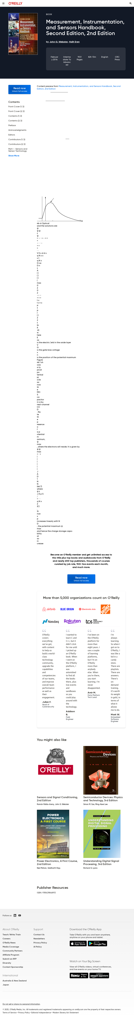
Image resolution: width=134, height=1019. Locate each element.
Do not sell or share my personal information (21, 1004)
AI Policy (38, 946)
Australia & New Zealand (15, 980)
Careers (6, 938)
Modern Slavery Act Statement (66, 1012)
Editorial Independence (41, 1012)
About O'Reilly (11, 929)
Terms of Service (9, 1012)
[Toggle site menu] (3, 3)
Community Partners (12, 950)
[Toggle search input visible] (130, 3)
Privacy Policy (40, 942)
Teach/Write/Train (12, 934)
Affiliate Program (11, 954)
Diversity (7, 963)
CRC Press (117, 58)
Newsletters (39, 938)
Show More (13, 156)
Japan (6, 984)
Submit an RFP (9, 958)
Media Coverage (11, 946)
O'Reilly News (9, 942)
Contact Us (39, 934)
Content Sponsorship (13, 967)
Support (38, 929)
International (10, 975)
